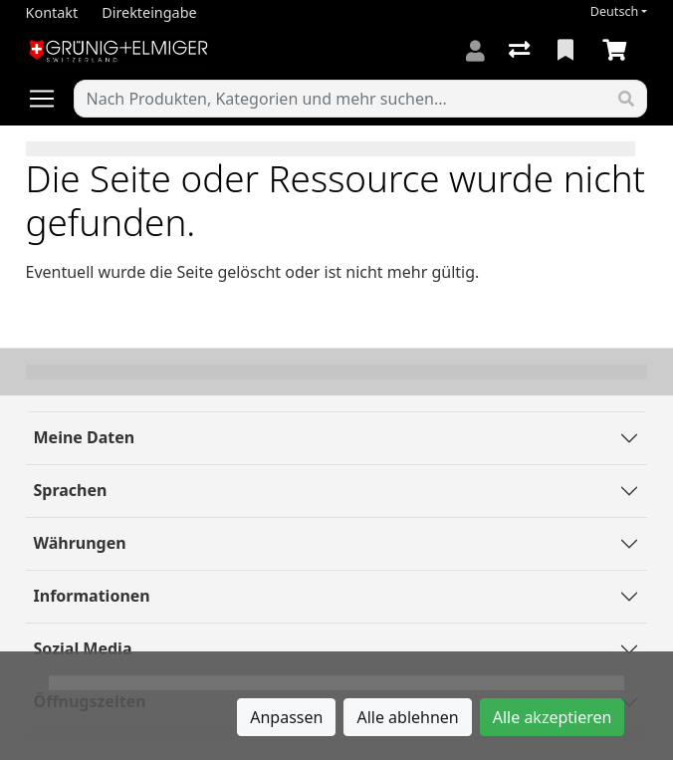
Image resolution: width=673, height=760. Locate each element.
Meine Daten (84, 437)
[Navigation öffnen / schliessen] (50, 99)
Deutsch (614, 11)
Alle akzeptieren (552, 717)
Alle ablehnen (407, 717)
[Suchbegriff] (341, 99)
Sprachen (71, 490)
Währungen (80, 543)
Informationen (92, 596)
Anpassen (286, 717)
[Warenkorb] (618, 51)
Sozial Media (83, 648)
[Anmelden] (475, 51)
